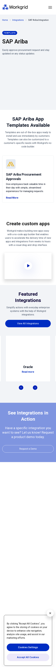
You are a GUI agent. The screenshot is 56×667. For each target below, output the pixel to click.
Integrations (18, 20)
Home (5, 20)
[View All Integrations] (28, 323)
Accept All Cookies (28, 657)
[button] (50, 7)
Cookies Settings (28, 647)
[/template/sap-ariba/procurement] (28, 179)
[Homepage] (15, 9)
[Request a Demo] (28, 449)
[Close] (50, 613)
